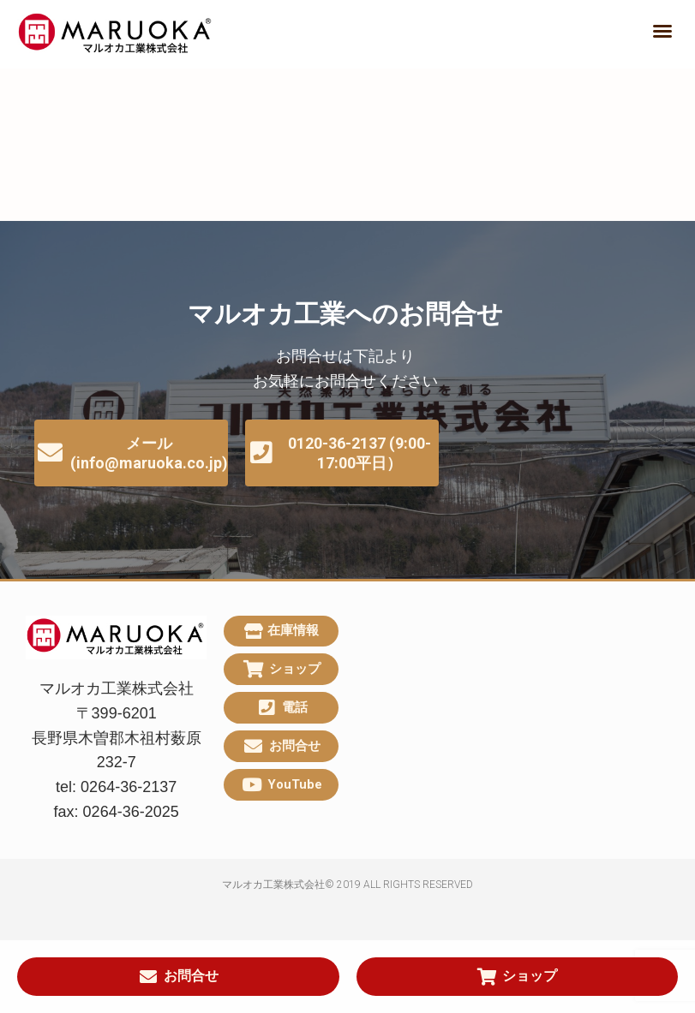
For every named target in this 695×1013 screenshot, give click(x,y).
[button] (662, 30)
